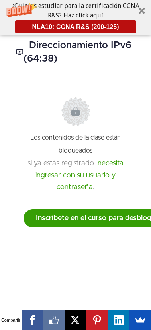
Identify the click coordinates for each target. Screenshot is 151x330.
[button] (75, 17)
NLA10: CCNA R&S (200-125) (75, 26)
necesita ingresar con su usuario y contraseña (79, 175)
